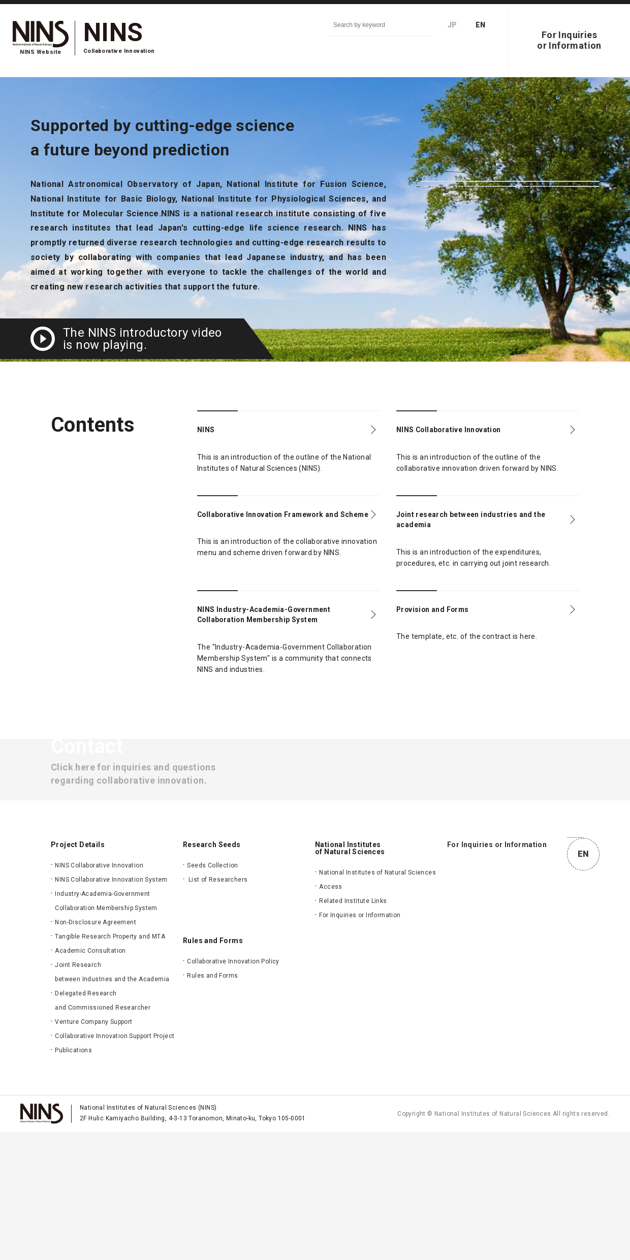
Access (330, 1014)
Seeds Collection (212, 993)
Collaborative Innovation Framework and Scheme (256, 529)
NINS (209, 432)
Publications (73, 1178)
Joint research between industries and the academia (479, 529)
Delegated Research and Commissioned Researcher (102, 1128)
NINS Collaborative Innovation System (111, 1007)
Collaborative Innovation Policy (233, 1089)
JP (452, 25)
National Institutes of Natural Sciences (377, 1000)
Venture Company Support (93, 1149)
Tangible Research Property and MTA (110, 1064)
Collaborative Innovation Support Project (114, 1164)
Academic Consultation (90, 1078)
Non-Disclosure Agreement (95, 1050)
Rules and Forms (212, 1103)
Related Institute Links (353, 1028)
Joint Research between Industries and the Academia (112, 1100)
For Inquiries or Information (359, 1043)
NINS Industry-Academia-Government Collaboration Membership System (261, 641)
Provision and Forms (446, 626)
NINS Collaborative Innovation (469, 432)
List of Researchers (218, 1007)
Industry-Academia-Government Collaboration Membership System (106, 1029)
